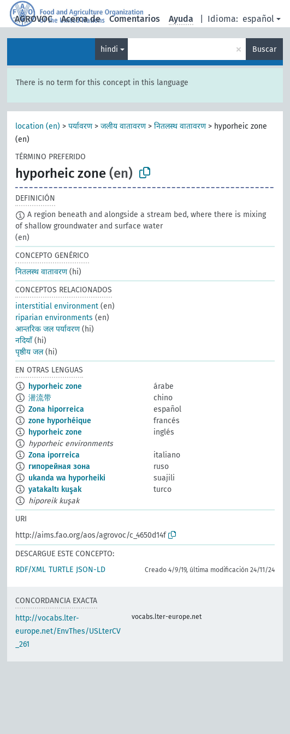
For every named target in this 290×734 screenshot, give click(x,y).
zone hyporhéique (59, 420)
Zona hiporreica (56, 409)
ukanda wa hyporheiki (66, 478)
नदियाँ (23, 340)
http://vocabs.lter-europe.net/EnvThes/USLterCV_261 (68, 631)
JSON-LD (90, 569)
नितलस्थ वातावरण (180, 126)
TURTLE (61, 569)
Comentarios (134, 19)
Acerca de (80, 19)
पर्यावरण (80, 126)
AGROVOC (33, 19)
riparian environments (54, 317)
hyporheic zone (55, 386)
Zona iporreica (54, 455)
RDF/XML (30, 569)
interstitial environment (56, 306)
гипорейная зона (59, 466)
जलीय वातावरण (123, 126)
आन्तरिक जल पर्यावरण (47, 329)
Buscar (264, 49)
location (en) (37, 126)
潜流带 (39, 397)
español (258, 19)
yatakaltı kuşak (54, 489)
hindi (109, 49)
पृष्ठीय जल (29, 352)
